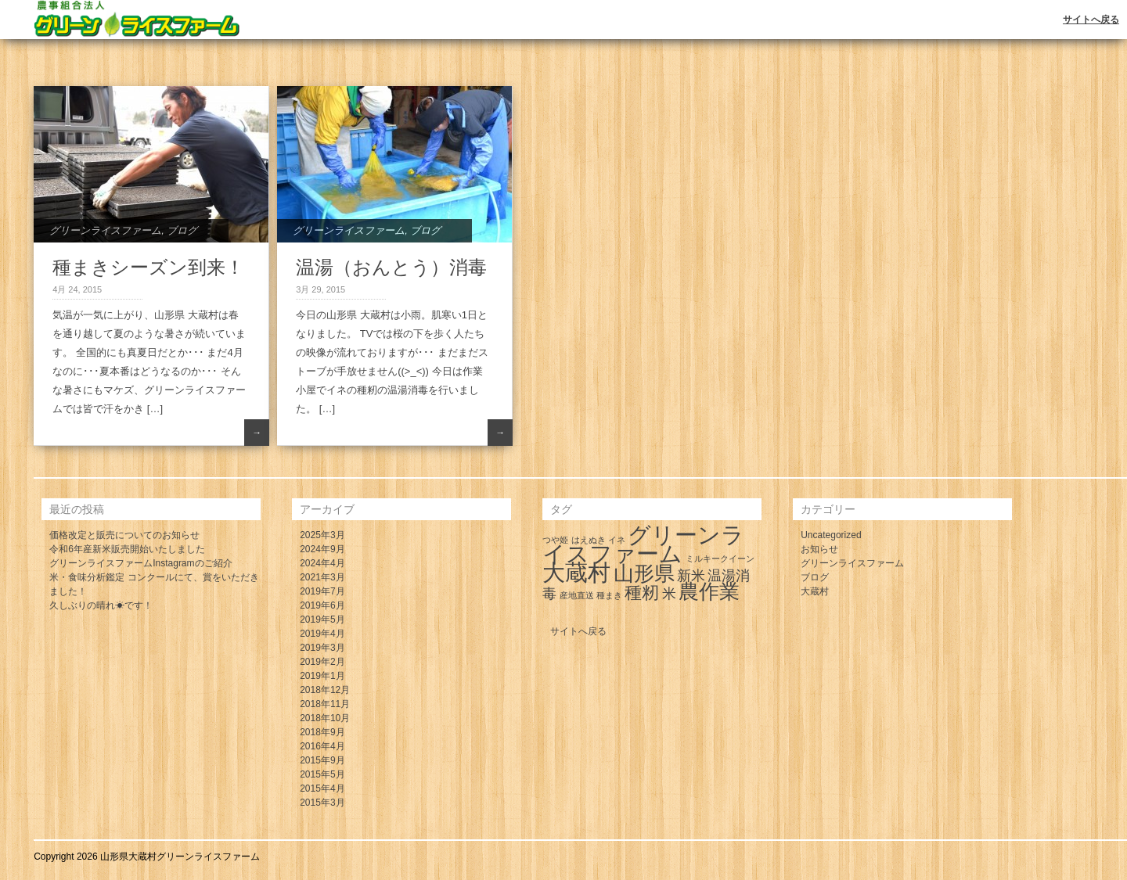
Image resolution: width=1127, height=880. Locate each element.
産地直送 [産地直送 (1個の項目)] (577, 595)
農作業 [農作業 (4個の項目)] (709, 591)
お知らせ (819, 549)
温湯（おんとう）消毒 (391, 267)
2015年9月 (322, 760)
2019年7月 (322, 591)
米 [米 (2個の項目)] (669, 594)
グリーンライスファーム (105, 230)
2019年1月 (322, 675)
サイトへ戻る (1091, 19)
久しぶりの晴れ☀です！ (101, 605)
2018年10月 (325, 718)
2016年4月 (322, 746)
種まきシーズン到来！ (148, 267)
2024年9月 (322, 549)
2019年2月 (322, 661)
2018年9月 (322, 732)
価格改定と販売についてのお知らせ (124, 535)
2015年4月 (322, 788)
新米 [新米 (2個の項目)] (691, 576)
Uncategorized (831, 535)
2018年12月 (325, 689)
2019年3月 (322, 647)
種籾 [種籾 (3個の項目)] (642, 592)
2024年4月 (322, 563)
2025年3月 (322, 535)
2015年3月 (322, 802)
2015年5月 (322, 774)
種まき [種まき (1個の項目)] (609, 595)
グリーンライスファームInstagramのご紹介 (140, 563)
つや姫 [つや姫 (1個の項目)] (555, 539)
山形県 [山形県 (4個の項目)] (644, 573)
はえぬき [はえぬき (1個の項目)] (588, 539)
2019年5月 (322, 619)
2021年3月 (322, 577)
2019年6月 (322, 605)
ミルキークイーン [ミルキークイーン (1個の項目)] (720, 558)
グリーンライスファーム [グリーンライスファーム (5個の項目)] (643, 544)
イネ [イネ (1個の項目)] (616, 539)
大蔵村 (815, 591)
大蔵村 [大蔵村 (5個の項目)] (576, 572)
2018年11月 (325, 704)
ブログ (182, 230)
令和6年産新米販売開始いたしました (127, 549)
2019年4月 (322, 633)
